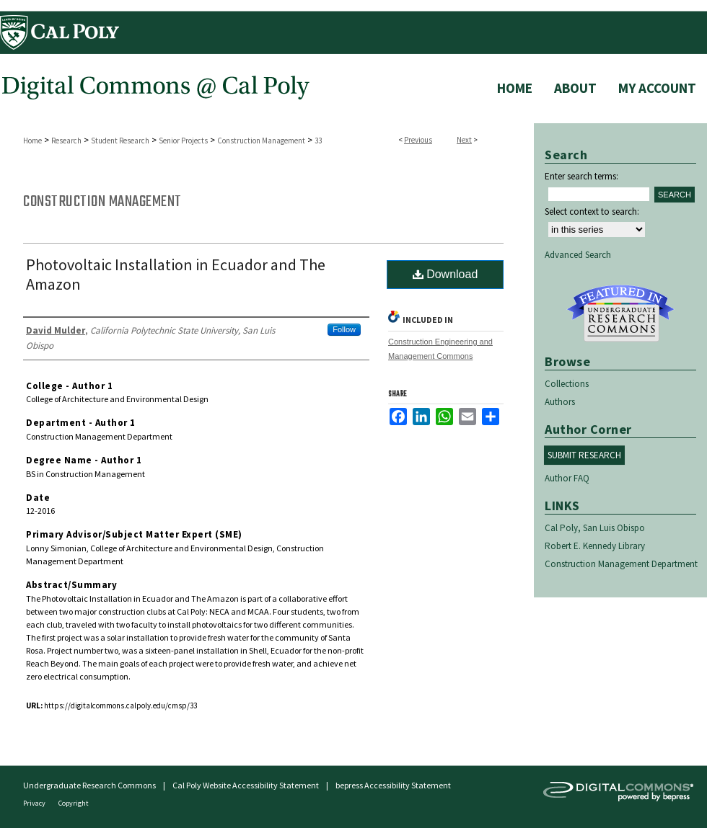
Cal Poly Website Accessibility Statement (245, 785)
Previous (418, 140)
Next (464, 140)
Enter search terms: (581, 176)
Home (32, 140)
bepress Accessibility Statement (393, 785)
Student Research (120, 140)
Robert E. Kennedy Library (595, 546)
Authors (560, 402)
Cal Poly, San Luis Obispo (595, 528)
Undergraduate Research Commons (620, 313)
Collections (567, 384)
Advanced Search (578, 255)
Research (66, 140)
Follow (344, 329)
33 (318, 140)
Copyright (73, 803)
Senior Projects (183, 140)
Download (445, 274)
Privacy (35, 803)
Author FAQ (567, 478)
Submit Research (584, 455)
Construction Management (261, 140)
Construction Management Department (621, 564)
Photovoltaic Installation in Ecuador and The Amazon (175, 274)
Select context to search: (592, 211)
